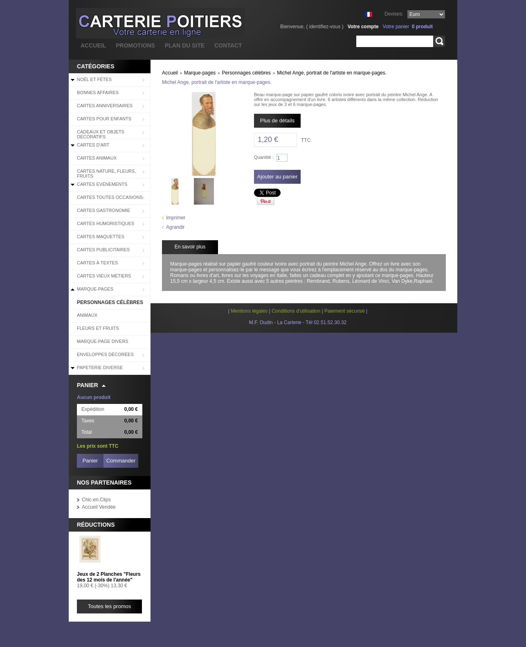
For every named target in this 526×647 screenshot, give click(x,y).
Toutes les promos (109, 606)
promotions (135, 45)
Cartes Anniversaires (105, 105)
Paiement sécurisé (344, 311)
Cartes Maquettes (100, 236)
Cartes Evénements (102, 184)
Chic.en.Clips (96, 500)
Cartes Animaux (97, 158)
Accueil (170, 73)
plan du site (185, 45)
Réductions (96, 524)
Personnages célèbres (110, 302)
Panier (87, 385)
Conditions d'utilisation (296, 311)
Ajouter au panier (277, 177)
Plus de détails (277, 120)
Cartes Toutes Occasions (110, 197)
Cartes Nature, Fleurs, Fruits (106, 173)
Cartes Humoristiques (105, 223)
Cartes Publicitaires (103, 249)
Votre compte (363, 26)
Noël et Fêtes (94, 79)
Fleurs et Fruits (98, 328)
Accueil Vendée (99, 507)
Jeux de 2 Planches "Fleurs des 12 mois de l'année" (109, 577)
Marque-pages (95, 288)
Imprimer (175, 218)
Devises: (393, 14)
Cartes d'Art (93, 144)
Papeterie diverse (100, 367)
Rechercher (439, 41)
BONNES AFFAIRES (98, 92)
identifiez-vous (325, 26)
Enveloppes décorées (105, 354)
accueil (93, 45)
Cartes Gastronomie (103, 210)
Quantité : (264, 157)
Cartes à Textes (97, 262)
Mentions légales (249, 311)
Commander (121, 461)
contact (228, 45)
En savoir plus (190, 247)
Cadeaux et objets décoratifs (100, 134)
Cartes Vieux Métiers (104, 275)
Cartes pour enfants (104, 118)
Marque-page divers (102, 341)
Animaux (87, 315)
